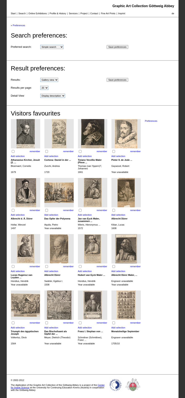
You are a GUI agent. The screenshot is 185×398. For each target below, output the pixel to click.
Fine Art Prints (108, 13)
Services (73, 13)
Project (84, 13)
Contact (94, 13)
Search (22, 13)
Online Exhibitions (37, 13)
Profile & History (58, 13)
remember (35, 151)
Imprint (121, 13)
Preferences (19, 25)
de (173, 13)
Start (13, 13)
